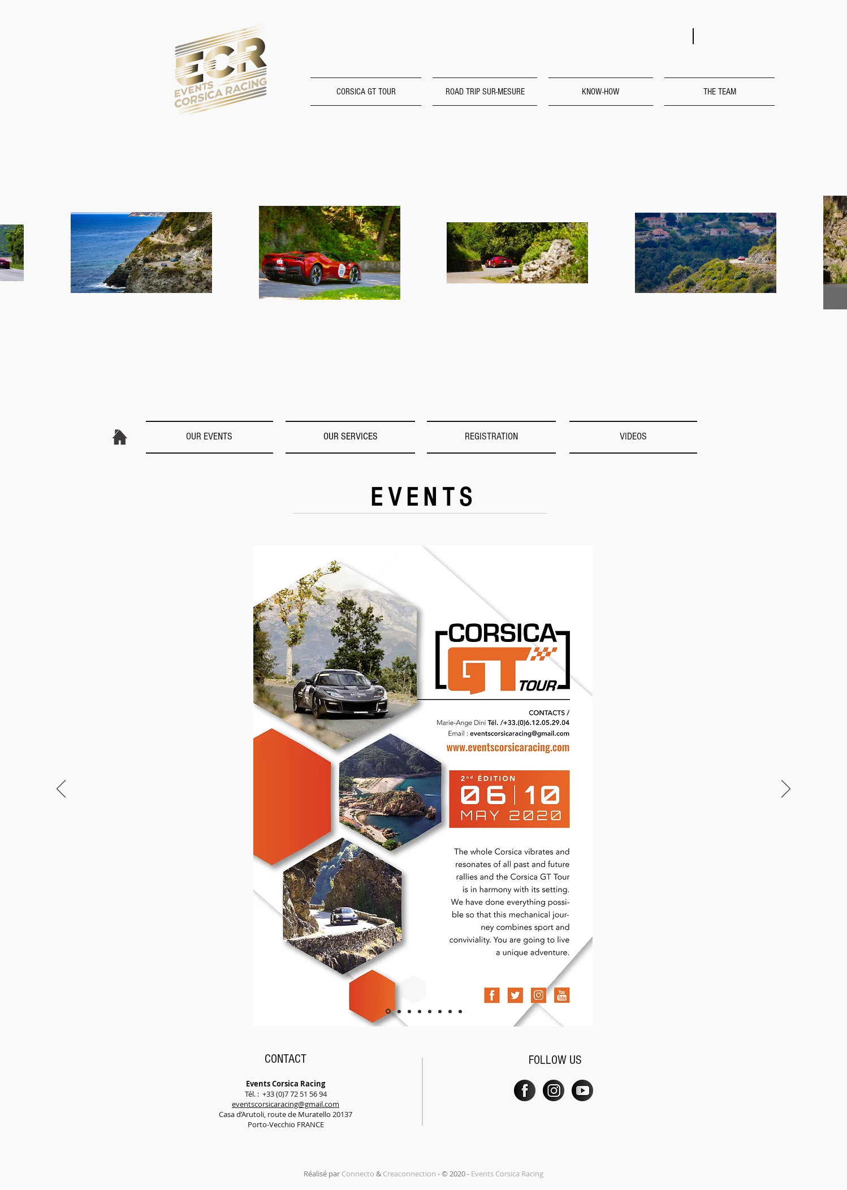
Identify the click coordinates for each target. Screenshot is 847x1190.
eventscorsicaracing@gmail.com (285, 1104)
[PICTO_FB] (524, 1090)
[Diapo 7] (450, 1011)
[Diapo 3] (409, 1011)
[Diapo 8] (460, 1011)
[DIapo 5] (429, 1011)
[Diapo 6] (440, 1011)
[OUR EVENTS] (209, 436)
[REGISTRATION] (491, 436)
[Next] (785, 789)
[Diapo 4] (419, 1011)
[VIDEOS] (633, 436)
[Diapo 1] (388, 1011)
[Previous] (61, 789)
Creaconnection (409, 1174)
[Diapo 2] (399, 1011)
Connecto (358, 1174)
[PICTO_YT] (582, 1090)
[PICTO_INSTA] (553, 1090)
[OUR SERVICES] (350, 436)
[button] (368, 91)
